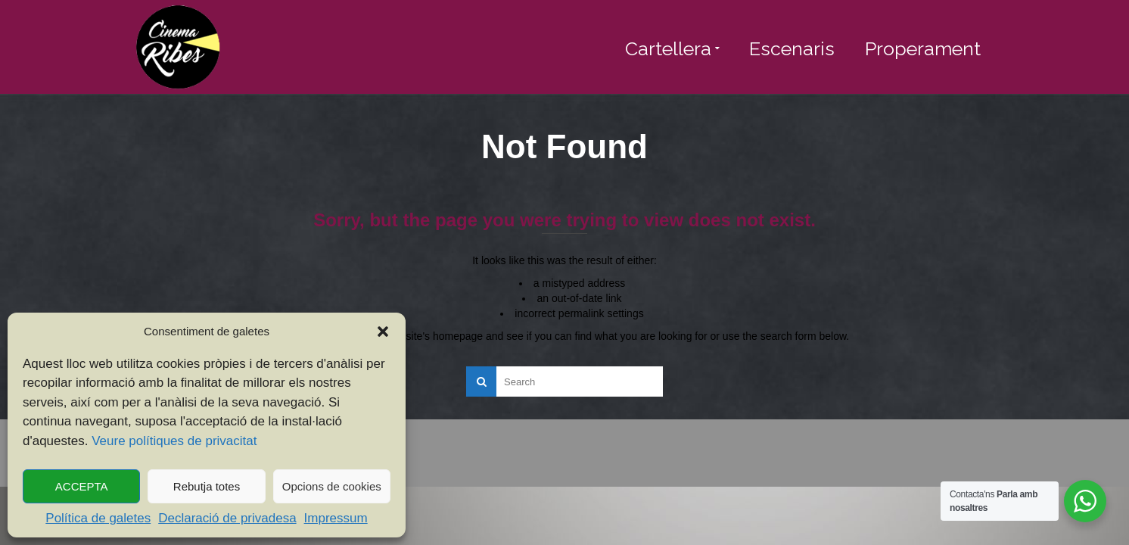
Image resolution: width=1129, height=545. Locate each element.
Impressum (336, 518)
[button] (382, 331)
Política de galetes (98, 518)
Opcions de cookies (331, 486)
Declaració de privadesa (227, 518)
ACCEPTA (81, 486)
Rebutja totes (206, 486)
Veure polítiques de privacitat (174, 441)
